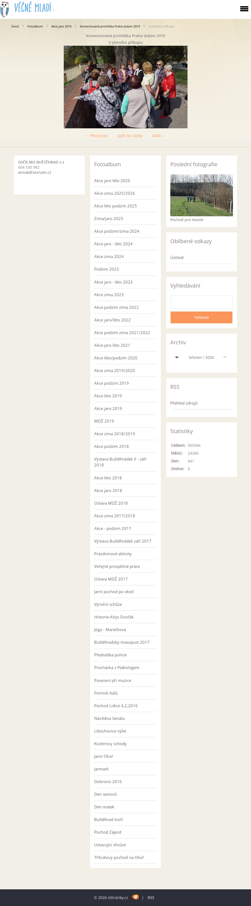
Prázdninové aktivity (113, 553)
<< (178, 357)
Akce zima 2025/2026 (114, 193)
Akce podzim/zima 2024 (116, 231)
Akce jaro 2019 (61, 26)
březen (195, 357)
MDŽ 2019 (104, 421)
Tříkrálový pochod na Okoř (119, 857)
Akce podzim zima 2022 (116, 307)
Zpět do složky (130, 135)
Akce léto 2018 (108, 477)
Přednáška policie (110, 654)
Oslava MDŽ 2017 (111, 579)
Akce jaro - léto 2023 (113, 282)
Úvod (15, 26)
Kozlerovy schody (110, 743)
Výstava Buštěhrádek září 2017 (122, 541)
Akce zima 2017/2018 (114, 515)
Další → (159, 135)
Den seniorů (105, 794)
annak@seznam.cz (34, 172)
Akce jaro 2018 (108, 490)
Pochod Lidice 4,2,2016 (116, 705)
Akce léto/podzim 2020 (115, 357)
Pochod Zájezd (107, 832)
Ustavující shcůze (110, 844)
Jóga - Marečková (110, 629)
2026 (209, 357)
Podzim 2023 (106, 269)
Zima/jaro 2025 (108, 218)
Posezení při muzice (112, 680)
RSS (151, 897)
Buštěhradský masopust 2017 (122, 642)
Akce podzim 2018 (111, 446)
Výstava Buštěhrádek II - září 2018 (120, 462)
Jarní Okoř (103, 756)
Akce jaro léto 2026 (112, 180)
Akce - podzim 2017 (112, 528)
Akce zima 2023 (109, 294)
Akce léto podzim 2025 (115, 205)
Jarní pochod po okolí (114, 591)
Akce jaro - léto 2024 (113, 243)
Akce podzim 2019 (111, 383)
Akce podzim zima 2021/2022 (122, 332)
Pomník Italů (106, 693)
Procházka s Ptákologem (116, 667)
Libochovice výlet (110, 731)
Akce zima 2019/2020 (114, 370)
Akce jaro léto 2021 (112, 345)
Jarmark (101, 768)
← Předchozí (96, 135)
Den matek (104, 806)
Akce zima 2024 (109, 256)
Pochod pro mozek (186, 219)
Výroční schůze (108, 604)
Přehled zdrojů (183, 403)
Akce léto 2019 (108, 395)
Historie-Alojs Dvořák (114, 617)
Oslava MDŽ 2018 (111, 503)
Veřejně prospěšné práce (117, 566)
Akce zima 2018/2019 (114, 433)
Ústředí (177, 257)
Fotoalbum (35, 26)
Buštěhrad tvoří (108, 819)
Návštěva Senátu (109, 718)
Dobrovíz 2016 (108, 781)
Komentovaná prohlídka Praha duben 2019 (110, 26)
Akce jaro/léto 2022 (112, 320)
